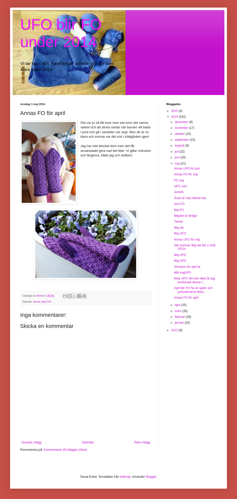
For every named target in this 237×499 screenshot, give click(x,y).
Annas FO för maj (186, 174)
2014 (175, 116)
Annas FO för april (186, 297)
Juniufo (179, 192)
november (182, 128)
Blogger (151, 477)
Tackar (178, 221)
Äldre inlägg (142, 442)
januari (180, 322)
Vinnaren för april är (187, 267)
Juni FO (179, 204)
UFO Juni (180, 186)
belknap (125, 477)
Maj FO (179, 210)
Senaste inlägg (31, 442)
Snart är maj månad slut (190, 198)
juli (177, 151)
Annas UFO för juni (187, 168)
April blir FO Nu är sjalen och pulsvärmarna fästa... (193, 289)
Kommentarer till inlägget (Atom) (65, 450)
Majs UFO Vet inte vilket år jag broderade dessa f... (194, 280)
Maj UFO (180, 233)
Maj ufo (179, 227)
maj (178, 163)
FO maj (179, 180)
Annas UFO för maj (187, 239)
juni (177, 157)
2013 (175, 330)
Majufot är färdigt (185, 216)
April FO (46, 301)
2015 (175, 111)
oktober (180, 134)
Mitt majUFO (182, 272)
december (182, 122)
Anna (37, 301)
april (178, 305)
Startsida (88, 442)
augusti (180, 145)
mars (178, 311)
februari (180, 317)
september (182, 139)
